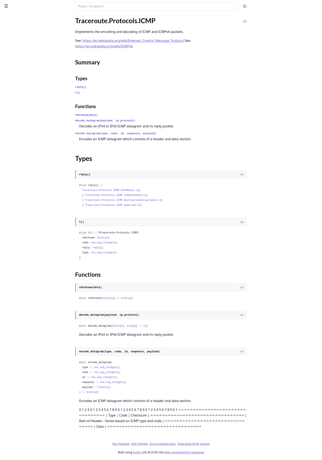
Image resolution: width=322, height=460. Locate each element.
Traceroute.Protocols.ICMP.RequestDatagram (29, 73)
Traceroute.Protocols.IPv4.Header (27, 95)
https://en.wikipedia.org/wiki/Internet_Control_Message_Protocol (164, 40)
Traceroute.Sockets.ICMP (21, 162)
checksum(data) (117, 115)
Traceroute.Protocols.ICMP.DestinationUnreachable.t (153, 200)
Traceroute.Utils (14, 185)
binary (132, 237)
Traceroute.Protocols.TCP (21, 112)
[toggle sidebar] (56, 6)
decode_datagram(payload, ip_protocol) (136, 120)
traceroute (13, 4)
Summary (14, 44)
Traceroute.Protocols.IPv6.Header (27, 107)
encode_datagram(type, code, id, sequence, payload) (146, 133)
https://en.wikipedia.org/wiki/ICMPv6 (135, 46)
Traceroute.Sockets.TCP (19, 174)
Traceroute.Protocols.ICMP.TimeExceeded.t (146, 195)
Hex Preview (170, 444)
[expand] (58, 27)
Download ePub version (225, 444)
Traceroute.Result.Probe (20, 151)
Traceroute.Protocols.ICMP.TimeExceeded (29, 79)
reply (127, 247)
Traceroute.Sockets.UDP (20, 179)
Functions (14, 54)
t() (108, 92)
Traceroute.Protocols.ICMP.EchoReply (29, 67)
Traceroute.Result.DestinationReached (29, 134)
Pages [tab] (7, 17)
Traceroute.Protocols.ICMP (22, 37)
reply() (112, 87)
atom (161, 326)
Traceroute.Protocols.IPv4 (21, 90)
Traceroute (10, 26)
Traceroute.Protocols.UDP (22, 123)
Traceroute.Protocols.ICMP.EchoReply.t (140, 190)
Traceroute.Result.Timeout (22, 157)
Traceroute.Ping (14, 32)
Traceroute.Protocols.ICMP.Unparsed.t (143, 205)
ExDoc (168, 452)
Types (11, 49)
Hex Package (152, 444)
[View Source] (273, 175)
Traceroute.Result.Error (19, 140)
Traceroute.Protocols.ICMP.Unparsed (29, 84)
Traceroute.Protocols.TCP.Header (26, 118)
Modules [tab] (25, 17)
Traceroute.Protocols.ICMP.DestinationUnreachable (29, 62)
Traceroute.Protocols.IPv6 (21, 101)
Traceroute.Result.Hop (19, 146)
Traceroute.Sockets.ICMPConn (25, 168)
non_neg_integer (133, 242)
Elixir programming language (215, 452)
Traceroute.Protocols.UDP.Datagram (29, 129)
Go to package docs (193, 444)
